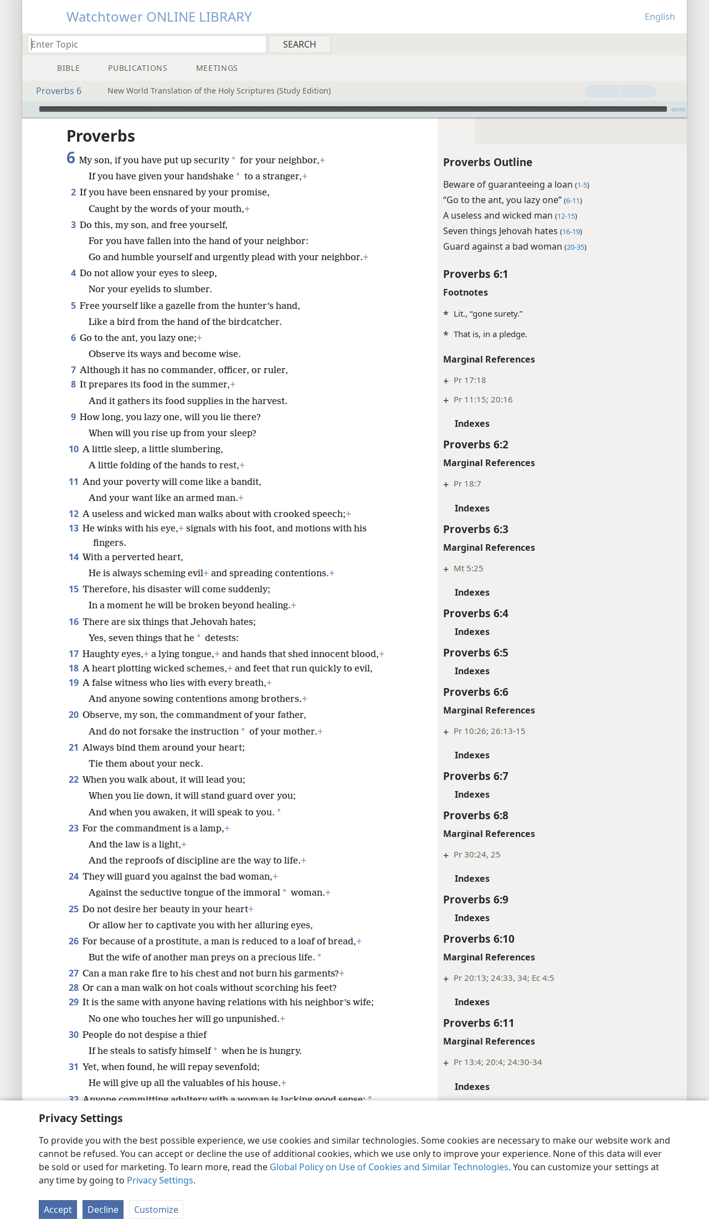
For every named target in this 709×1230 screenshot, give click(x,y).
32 (73, 1083)
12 (73, 497)
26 (73, 924)
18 (73, 651)
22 (73, 763)
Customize (156, 1209)
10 (73, 432)
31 (73, 1050)
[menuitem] (674, 44)
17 (73, 637)
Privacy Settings (160, 1180)
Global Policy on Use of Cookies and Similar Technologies (389, 1167)
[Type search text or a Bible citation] (142, 44)
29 (73, 985)
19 (73, 666)
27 (73, 956)
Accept (58, 1209)
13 (73, 511)
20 (73, 698)
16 (73, 605)
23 (73, 811)
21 (73, 731)
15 (73, 572)
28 (73, 971)
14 (73, 540)
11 (73, 465)
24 (73, 860)
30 (73, 1018)
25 (73, 892)
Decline (103, 1209)
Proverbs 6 (53, 91)
